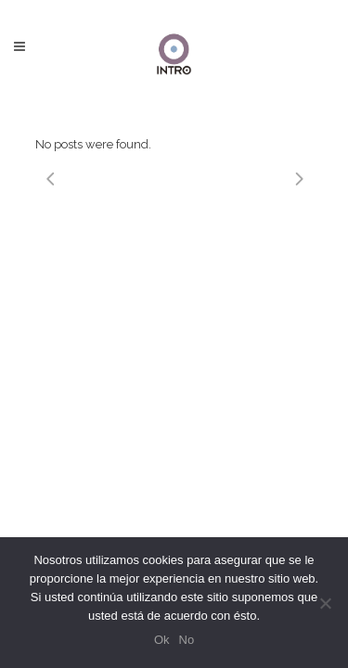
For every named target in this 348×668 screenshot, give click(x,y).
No (187, 640)
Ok (162, 640)
